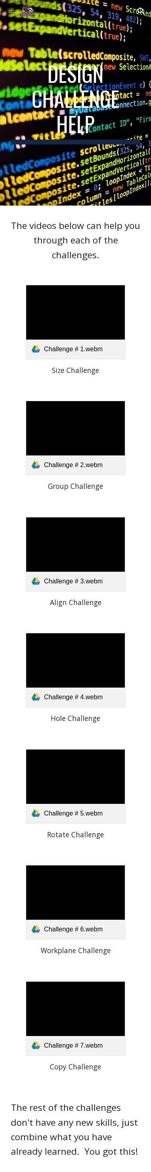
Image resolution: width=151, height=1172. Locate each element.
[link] (75, 322)
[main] (76, 103)
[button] (9, 11)
